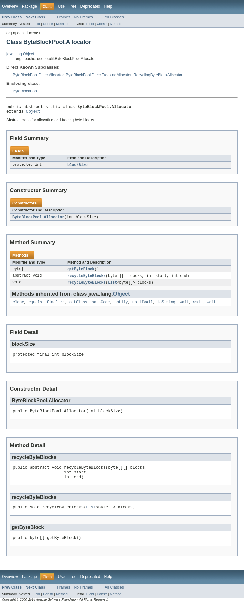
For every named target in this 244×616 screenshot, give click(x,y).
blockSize (77, 167)
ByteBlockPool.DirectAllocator (38, 75)
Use (61, 6)
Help (108, 6)
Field (36, 24)
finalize (56, 306)
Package (29, 6)
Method (61, 24)
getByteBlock (80, 271)
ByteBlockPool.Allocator (38, 219)
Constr (48, 24)
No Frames (83, 17)
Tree (73, 6)
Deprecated (90, 6)
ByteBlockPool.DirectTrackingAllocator (98, 75)
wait (184, 306)
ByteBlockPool (25, 91)
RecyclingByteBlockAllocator (157, 75)
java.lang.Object (20, 54)
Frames (63, 17)
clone (18, 306)
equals (35, 306)
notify (121, 306)
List (112, 285)
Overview (10, 6)
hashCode (101, 306)
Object (33, 113)
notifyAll (142, 306)
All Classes (114, 17)
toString (166, 306)
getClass (78, 306)
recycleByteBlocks (86, 278)
